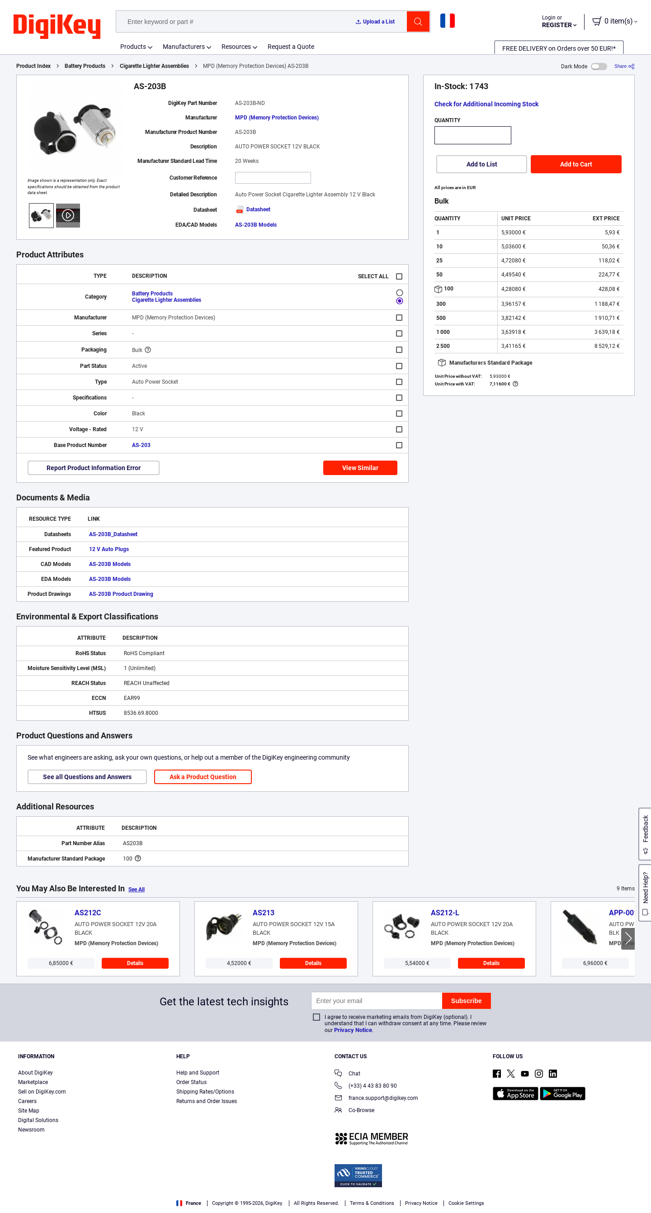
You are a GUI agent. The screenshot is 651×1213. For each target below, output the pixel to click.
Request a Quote (291, 46)
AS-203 (141, 445)
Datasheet (252, 209)
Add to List (482, 164)
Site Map (28, 1111)
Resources (236, 46)
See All (136, 889)
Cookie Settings (466, 1203)
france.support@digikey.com (376, 1098)
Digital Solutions (38, 1120)
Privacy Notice (353, 1030)
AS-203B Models (256, 225)
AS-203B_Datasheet (113, 534)
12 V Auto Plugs (109, 549)
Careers (27, 1101)
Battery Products (85, 66)
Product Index (33, 66)
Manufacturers (184, 46)
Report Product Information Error (94, 467)
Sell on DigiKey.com (42, 1092)
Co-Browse (354, 1111)
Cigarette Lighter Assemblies (154, 66)
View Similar (360, 467)
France (188, 1203)
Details (135, 963)
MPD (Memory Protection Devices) (277, 117)
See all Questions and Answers (87, 776)
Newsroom (31, 1130)
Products (133, 46)
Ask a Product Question (203, 776)
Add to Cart (576, 164)
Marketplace (33, 1082)
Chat (347, 1074)
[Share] (624, 66)
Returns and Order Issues (206, 1101)
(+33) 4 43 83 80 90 (366, 1086)
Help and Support (197, 1073)
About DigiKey (35, 1073)
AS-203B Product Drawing (121, 594)
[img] (57, 27)
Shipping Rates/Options (205, 1092)
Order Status (191, 1082)
